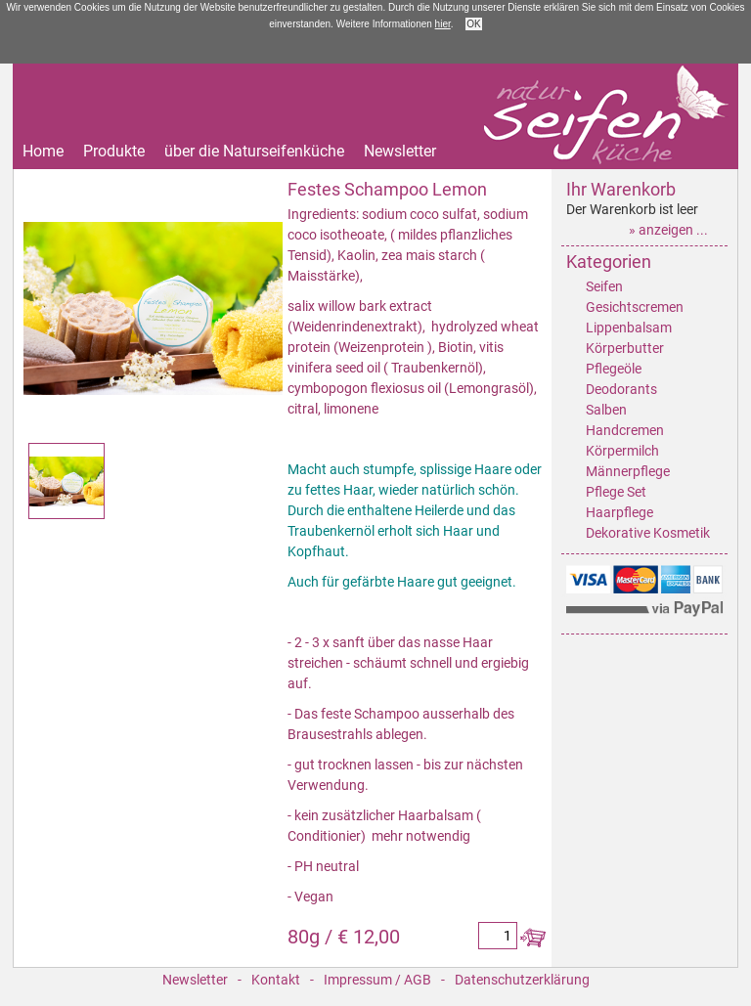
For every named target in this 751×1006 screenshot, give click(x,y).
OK (473, 24)
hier (443, 24)
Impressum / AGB (377, 979)
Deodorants (621, 389)
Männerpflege (628, 471)
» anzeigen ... (668, 230)
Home (43, 151)
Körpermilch (622, 451)
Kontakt (275, 979)
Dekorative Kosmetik (648, 533)
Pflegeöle (613, 368)
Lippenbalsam (629, 327)
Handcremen (625, 430)
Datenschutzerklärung (522, 979)
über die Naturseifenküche (254, 151)
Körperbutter (625, 348)
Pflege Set (616, 492)
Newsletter (400, 151)
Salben (606, 409)
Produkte (114, 151)
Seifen (604, 286)
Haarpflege (619, 512)
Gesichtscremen (635, 307)
